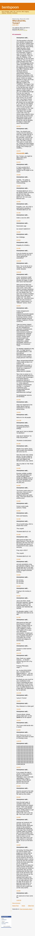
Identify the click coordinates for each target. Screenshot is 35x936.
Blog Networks (4, 916)
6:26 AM (18, 501)
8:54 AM (18, 785)
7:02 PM (19, 412)
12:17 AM (19, 692)
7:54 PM (19, 709)
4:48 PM (19, 150)
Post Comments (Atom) (26, 909)
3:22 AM (18, 844)
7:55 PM (19, 720)
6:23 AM (18, 485)
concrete (4, 923)
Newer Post (15, 905)
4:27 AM (18, 212)
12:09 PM (19, 900)
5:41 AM (18, 443)
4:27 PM (19, 126)
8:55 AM (18, 797)
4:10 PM (19, 305)
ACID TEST (15, 25)
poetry (3, 922)
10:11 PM (19, 420)
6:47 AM (18, 595)
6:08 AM (18, 240)
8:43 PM (19, 162)
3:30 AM (18, 890)
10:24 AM (19, 260)
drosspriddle (21, 153)
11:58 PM (19, 741)
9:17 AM (18, 617)
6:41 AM (18, 534)
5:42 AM (18, 729)
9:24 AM (18, 248)
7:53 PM (19, 701)
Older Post (31, 905)
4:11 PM (19, 399)
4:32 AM (18, 220)
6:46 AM (18, 586)
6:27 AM (18, 518)
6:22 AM (18, 468)
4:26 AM (18, 201)
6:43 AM (18, 559)
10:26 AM (19, 272)
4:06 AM (18, 185)
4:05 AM (18, 174)
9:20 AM (18, 643)
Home (23, 905)
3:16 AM (18, 817)
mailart (6, 922)
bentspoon (10, 7)
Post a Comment (16, 903)
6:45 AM (18, 574)
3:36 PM (19, 767)
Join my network (6, 926)
